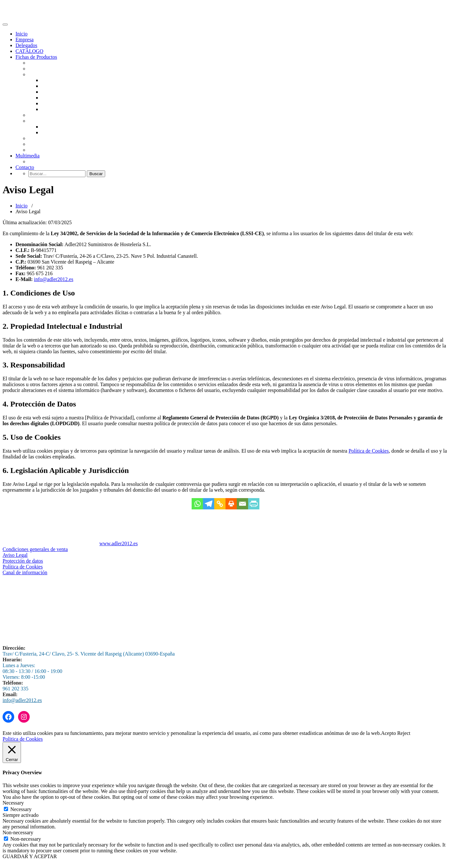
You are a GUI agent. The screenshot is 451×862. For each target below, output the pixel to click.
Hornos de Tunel (58, 97)
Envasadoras (41, 144)
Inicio (21, 33)
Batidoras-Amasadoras (64, 103)
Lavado (36, 161)
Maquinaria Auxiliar (49, 138)
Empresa (24, 39)
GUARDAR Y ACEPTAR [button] (30, 856)
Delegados (26, 45)
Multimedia (27, 155)
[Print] (231, 503)
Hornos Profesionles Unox (68, 86)
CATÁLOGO (29, 51)
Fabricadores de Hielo (51, 68)
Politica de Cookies (23, 739)
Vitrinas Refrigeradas (63, 126)
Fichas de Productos (36, 57)
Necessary (21, 809)
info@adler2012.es (53, 279)
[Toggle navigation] (5, 24)
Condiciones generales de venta (35, 549)
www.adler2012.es (118, 543)
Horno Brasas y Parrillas (66, 80)
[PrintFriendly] (253, 503)
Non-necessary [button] (18, 832)
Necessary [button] (13, 803)
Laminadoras (54, 109)
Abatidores (52, 132)
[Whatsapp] (197, 503)
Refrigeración (42, 121)
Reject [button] (403, 733)
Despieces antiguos (48, 150)
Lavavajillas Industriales (53, 62)
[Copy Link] (220, 503)
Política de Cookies (368, 451)
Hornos (36, 74)
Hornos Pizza (55, 92)
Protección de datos (23, 561)
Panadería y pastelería (51, 115)
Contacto (24, 167)
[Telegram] (208, 503)
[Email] (242, 503)
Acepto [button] (388, 733)
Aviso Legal (15, 555)
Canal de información (25, 572)
